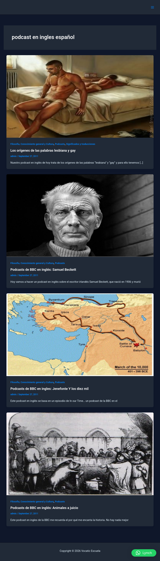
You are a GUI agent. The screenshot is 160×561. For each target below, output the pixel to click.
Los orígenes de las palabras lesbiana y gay (42, 150)
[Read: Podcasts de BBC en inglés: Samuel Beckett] (80, 215)
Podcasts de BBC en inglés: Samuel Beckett (43, 269)
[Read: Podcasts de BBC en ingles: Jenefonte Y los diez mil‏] (80, 334)
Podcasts (60, 144)
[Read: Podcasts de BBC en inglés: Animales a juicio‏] (80, 453)
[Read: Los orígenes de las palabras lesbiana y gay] (80, 96)
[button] (143, 553)
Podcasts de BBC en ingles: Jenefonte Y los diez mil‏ (49, 389)
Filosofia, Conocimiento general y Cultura (32, 144)
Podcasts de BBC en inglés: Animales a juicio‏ (44, 508)
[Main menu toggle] (152, 7)
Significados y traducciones (80, 144)
